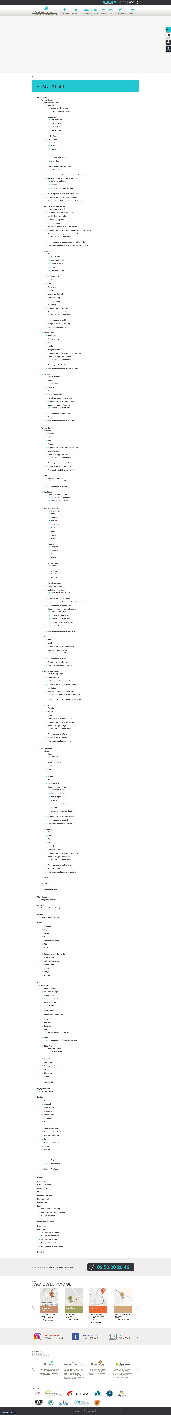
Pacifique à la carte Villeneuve (52, 1246)
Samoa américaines (51, 1142)
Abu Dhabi (48, 1022)
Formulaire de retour (45, 1188)
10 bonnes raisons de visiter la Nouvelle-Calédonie (66, 175)
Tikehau (54, 557)
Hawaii (46, 751)
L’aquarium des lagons (59, 108)
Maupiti (54, 538)
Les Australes (53, 563)
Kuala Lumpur (49, 1062)
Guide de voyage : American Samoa (61, 691)
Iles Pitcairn (48, 492)
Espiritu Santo (53, 384)
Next (138, 1307)
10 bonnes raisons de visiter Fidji (60, 308)
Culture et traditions (58, 181)
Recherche (41, 1252)
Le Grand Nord (56, 123)
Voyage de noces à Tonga (57, 737)
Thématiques (42, 897)
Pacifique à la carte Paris (50, 1236)
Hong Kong (48, 1059)
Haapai (50, 711)
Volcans (54, 800)
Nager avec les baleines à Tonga (53, 1212)
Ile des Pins (52, 136)
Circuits (40, 914)
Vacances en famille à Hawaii (62, 811)
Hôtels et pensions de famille (62, 622)
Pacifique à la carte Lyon (50, 1239)
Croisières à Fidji (54, 298)
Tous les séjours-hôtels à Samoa (60, 665)
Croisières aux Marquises (60, 593)
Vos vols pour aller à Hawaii (58, 820)
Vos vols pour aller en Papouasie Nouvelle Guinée (66, 242)
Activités (54, 807)
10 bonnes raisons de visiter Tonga (61, 722)
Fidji (45, 930)
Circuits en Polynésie (55, 586)
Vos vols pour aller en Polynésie (60, 605)
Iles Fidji (47, 251)
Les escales (45, 1020)
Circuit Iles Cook (54, 451)
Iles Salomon (49, 333)
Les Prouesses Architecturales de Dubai (62, 1040)
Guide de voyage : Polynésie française (62, 609)
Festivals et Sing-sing (56, 220)
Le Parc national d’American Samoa (61, 681)
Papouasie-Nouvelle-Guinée (54, 206)
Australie (47, 886)
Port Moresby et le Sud (56, 209)
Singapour (48, 1073)
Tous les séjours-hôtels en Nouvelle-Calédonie (65, 201)
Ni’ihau (50, 780)
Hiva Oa (54, 577)
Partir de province (50, 1002)
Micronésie (48, 829)
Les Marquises (53, 571)
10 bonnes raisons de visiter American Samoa (65, 700)
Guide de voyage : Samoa (57, 650)
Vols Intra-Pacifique (51, 992)
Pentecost (51, 391)
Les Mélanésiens (54, 1163)
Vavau (50, 715)
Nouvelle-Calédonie (51, 103)
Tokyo (46, 1076)
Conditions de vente (44, 1195)
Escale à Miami (56, 1051)
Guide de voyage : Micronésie (59, 857)
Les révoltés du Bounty (59, 501)
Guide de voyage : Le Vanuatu (59, 405)
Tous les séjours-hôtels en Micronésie (62, 872)
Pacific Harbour (57, 264)
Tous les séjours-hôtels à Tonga (59, 741)
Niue (46, 475)
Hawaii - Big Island (54, 762)
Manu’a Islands (53, 677)
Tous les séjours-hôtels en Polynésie (61, 631)
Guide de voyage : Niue (56, 478)
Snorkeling (55, 161)
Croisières (41, 905)
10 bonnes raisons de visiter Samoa (61, 647)
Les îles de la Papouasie (57, 216)
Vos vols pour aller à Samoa (58, 658)
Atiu (49, 440)
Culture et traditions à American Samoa (65, 694)
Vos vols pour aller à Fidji (57, 320)
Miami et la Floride (54, 1049)
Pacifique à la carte (48, 1216)
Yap (49, 839)
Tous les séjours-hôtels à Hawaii (60, 824)
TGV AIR (51, 1005)
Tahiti (53, 514)
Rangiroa (54, 547)
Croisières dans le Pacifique (51, 908)
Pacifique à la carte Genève (51, 1243)
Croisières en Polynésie (56, 590)
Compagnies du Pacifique (53, 1014)
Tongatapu (52, 708)
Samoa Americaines (51, 671)
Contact (40, 1178)
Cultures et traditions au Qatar (59, 1032)
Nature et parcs (56, 797)
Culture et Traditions (58, 793)
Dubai (46, 1038)
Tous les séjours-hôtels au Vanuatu (61, 420)
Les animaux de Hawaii (59, 804)
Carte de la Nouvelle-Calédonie (62, 188)
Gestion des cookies (8, 1413)
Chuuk (50, 835)
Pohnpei (51, 846)
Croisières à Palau (54, 850)
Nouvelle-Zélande (50, 889)
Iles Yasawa (52, 280)
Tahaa (53, 531)
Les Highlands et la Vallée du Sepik (61, 212)
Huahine (54, 535)
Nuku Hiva (55, 574)
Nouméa (51, 105)
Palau (50, 832)
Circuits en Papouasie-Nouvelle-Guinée (62, 227)
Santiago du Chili (50, 1066)
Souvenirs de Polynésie (60, 615)
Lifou (53, 142)
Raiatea (54, 528)
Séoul (46, 1069)
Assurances (41, 1181)
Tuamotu (51, 544)
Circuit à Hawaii (53, 783)
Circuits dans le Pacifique (50, 917)
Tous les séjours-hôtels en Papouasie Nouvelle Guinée (68, 246)
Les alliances (49, 1011)
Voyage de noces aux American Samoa (62, 684)
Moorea (54, 517)
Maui (49, 769)
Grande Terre (52, 117)
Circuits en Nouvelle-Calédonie (59, 167)
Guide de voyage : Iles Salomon (59, 357)
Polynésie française (51, 508)
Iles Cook (47, 431)
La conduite (55, 169)
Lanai (50, 773)
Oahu (50, 754)
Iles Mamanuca (53, 276)
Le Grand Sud (56, 130)
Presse (39, 1206)
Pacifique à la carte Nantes (51, 1232)
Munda (50, 346)
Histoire (54, 185)
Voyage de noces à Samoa (57, 662)
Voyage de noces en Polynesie (59, 598)
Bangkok (47, 1026)
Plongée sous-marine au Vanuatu (60, 398)
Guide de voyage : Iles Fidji (58, 312)
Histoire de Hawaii (58, 790)
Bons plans (41, 1226)
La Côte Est (55, 127)
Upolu (50, 639)
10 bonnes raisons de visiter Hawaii (61, 816)
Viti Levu (51, 254)
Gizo (49, 342)
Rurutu (53, 566)
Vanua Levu (52, 287)
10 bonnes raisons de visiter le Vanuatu (62, 401)
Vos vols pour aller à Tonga (58, 734)
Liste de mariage (47, 1091)
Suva (53, 267)
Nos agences (42, 1229)
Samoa (46, 637)
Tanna (50, 380)
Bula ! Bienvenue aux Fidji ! (51, 1209)
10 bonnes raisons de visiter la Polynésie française (66, 602)
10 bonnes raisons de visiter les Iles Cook (63, 447)
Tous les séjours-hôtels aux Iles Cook (62, 470)
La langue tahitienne (58, 612)
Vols (39, 983)
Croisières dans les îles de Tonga (60, 719)
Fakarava (54, 550)
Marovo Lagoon (53, 339)
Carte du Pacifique (51, 1169)
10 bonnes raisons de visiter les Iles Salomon (64, 353)
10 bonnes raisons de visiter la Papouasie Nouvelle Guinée (69, 230)
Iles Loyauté (52, 139)
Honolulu (54, 757)
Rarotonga (51, 433)
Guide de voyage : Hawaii (57, 787)
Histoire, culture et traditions (61, 236)
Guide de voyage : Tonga (57, 726)
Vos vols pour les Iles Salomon (59, 365)
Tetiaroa (54, 521)
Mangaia (51, 444)
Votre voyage (45, 985)
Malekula (51, 387)
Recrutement (42, 1202)
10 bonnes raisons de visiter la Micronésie (63, 853)
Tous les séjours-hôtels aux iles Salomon (63, 368)
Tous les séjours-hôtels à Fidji (59, 327)
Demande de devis (44, 1185)
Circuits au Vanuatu (55, 394)
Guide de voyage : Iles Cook (58, 455)
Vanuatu (47, 374)
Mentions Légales (43, 1199)
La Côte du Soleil (57, 271)
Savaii (50, 643)
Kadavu (50, 290)
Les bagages (49, 995)
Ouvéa (53, 149)
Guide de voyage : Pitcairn (57, 494)
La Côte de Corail (57, 260)
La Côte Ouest (56, 120)
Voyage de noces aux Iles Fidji (59, 324)
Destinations (42, 97)
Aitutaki (50, 437)
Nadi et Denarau (57, 256)
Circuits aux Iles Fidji (55, 294)
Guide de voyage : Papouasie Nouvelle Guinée (65, 234)
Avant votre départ (51, 999)
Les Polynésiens (54, 1160)
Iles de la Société (54, 511)
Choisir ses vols (50, 988)
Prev (33, 1307)
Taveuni (50, 283)
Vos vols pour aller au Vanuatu (59, 413)
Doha (46, 1029)
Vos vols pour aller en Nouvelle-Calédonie (63, 194)
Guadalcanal (52, 335)
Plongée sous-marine (59, 157)
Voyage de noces (43, 1089)
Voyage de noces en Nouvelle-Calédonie (63, 197)
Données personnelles (45, 1221)
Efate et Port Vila (54, 377)
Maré (53, 146)
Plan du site (41, 1192)
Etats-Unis (48, 1046)
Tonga (46, 705)
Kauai (50, 766)
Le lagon (51, 155)
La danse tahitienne (58, 626)
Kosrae (50, 842)
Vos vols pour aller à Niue (57, 486)
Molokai (50, 776)
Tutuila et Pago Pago (55, 674)
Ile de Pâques (49, 957)
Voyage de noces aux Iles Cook (59, 466)
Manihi (53, 554)
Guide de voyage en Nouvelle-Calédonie (62, 178)
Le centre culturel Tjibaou (60, 111)
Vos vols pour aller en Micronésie (60, 865)
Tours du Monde (47, 1082)
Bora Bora (55, 524)
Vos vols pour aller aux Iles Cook (60, 463)
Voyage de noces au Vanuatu (58, 417)
